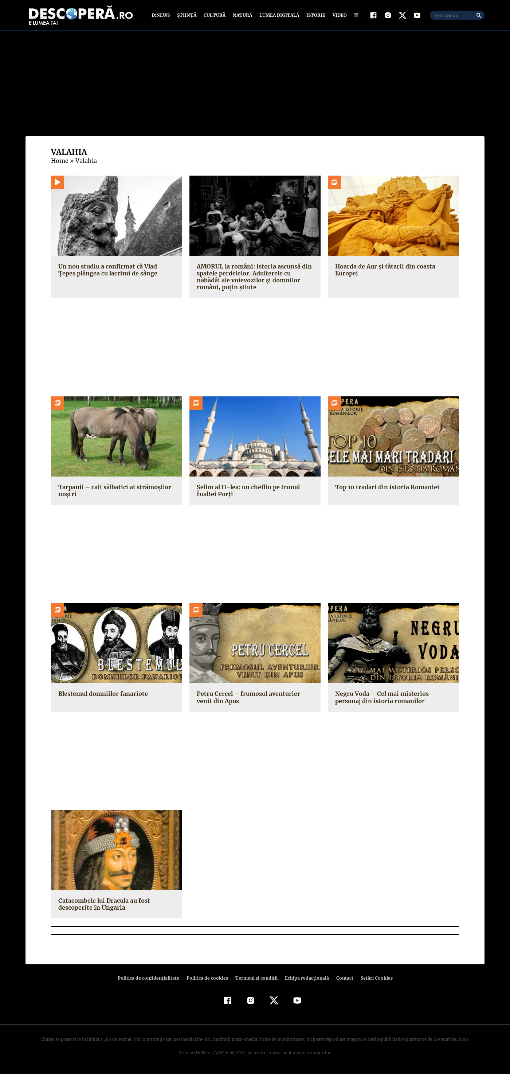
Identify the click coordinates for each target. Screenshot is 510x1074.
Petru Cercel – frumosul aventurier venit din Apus (255, 698)
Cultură (214, 15)
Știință (187, 15)
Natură (241, 15)
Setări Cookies (372, 978)
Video (338, 15)
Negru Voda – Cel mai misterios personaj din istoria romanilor (380, 698)
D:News (161, 15)
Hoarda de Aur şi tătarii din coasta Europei (383, 270)
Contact (341, 978)
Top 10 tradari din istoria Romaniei (385, 487)
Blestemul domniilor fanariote (101, 694)
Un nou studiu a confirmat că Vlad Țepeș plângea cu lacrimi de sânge (116, 270)
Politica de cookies (208, 978)
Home (59, 161)
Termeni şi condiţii (255, 978)
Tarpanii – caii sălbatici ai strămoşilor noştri (112, 491)
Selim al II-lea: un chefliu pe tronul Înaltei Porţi (247, 491)
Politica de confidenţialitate (151, 978)
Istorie (314, 15)
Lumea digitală (278, 15)
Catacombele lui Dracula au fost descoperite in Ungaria (103, 905)
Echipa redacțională (304, 978)
